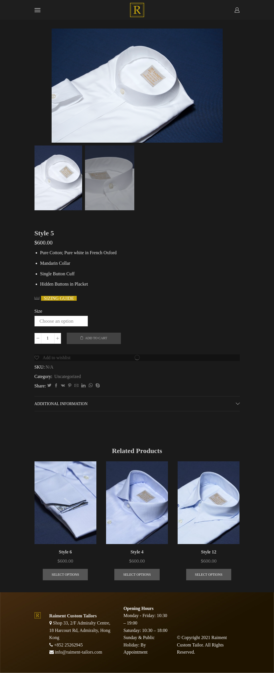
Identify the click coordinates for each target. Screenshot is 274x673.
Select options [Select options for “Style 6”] (65, 575)
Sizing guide (59, 298)
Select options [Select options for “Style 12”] (209, 575)
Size (38, 311)
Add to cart (96, 338)
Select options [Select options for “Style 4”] (137, 575)
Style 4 (137, 551)
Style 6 (65, 551)
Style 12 (208, 551)
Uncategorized (67, 376)
